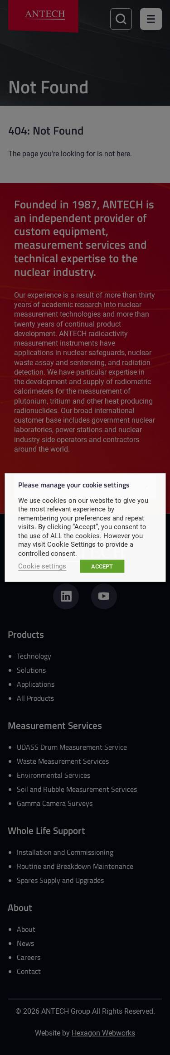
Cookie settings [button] (42, 566)
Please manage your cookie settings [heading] (74, 484)
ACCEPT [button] (102, 566)
